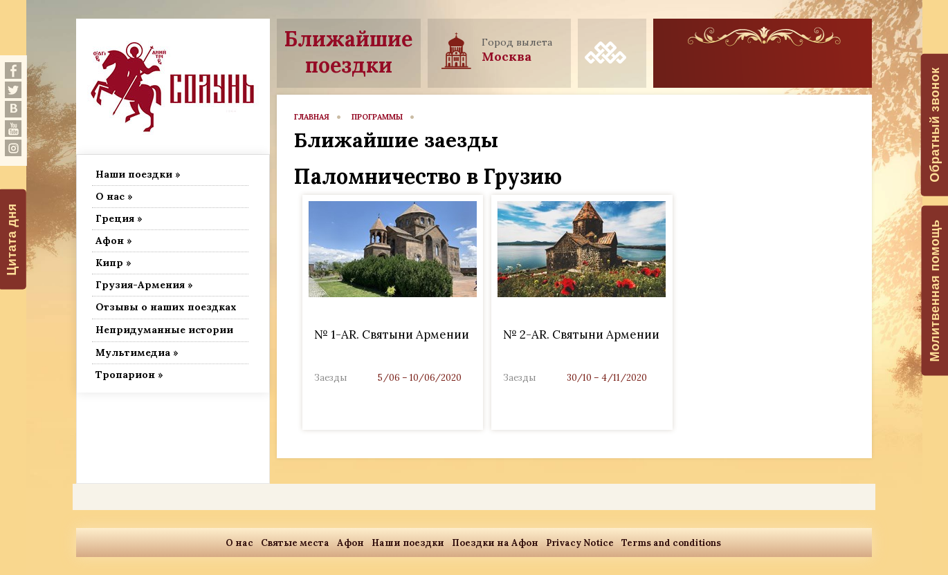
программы (377, 117)
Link (392, 312)
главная (311, 117)
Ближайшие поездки (348, 52)
